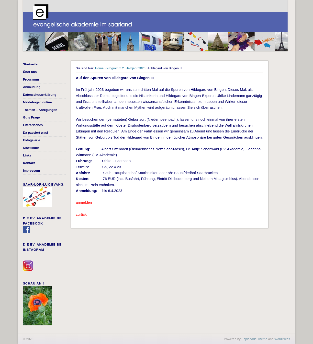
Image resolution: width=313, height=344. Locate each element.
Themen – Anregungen (40, 110)
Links (27, 155)
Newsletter (31, 148)
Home (99, 68)
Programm (31, 79)
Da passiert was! (35, 132)
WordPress (282, 339)
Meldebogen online (37, 102)
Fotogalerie (31, 140)
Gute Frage (31, 117)
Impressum (31, 170)
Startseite (30, 64)
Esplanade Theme (254, 339)
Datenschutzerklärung (39, 94)
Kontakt (29, 163)
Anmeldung (32, 87)
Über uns (30, 72)
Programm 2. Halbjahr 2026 (125, 68)
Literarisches (33, 125)
